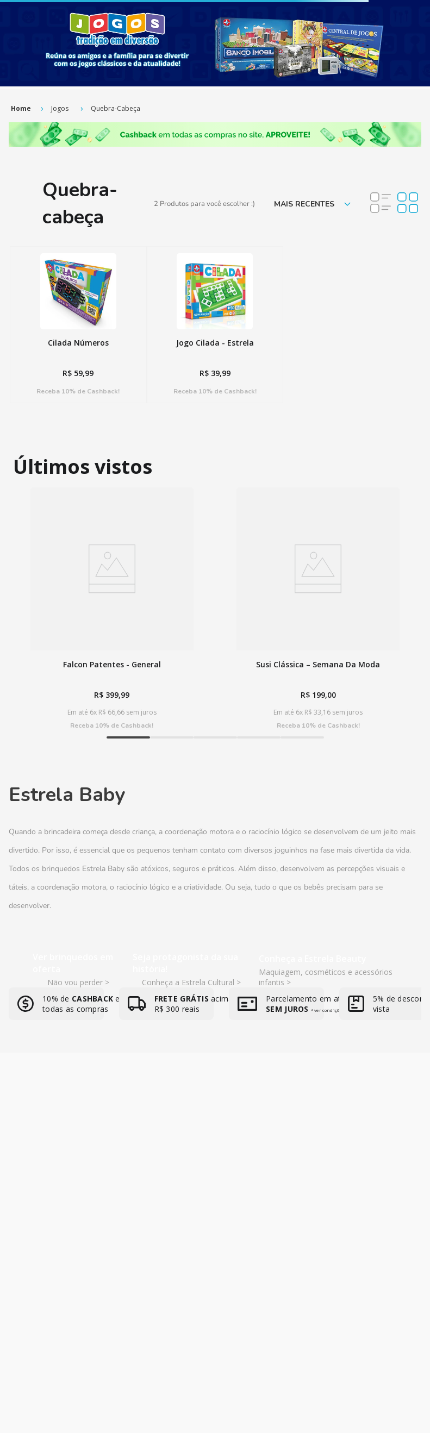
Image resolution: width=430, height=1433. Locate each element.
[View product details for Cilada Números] (78, 324)
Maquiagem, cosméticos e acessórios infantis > (325, 977)
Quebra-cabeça (115, 108)
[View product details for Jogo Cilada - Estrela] (215, 324)
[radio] (380, 204)
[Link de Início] (21, 108)
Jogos (59, 108)
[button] (128, 737)
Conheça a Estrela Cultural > (191, 982)
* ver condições (327, 1010)
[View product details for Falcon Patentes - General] (112, 608)
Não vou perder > (78, 982)
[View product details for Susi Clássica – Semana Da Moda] (318, 608)
